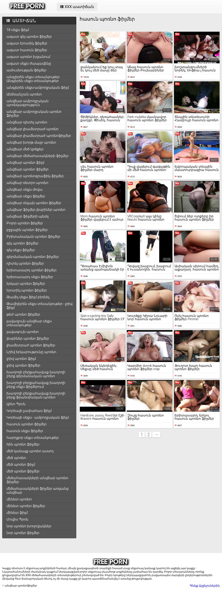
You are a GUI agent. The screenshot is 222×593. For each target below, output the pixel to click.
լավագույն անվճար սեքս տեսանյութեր (29, 323)
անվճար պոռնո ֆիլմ (25, 163)
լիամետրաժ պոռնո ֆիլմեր (31, 345)
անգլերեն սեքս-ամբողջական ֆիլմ (38, 87)
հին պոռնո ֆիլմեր (23, 444)
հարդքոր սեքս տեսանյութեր (33, 438)
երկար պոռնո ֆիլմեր (26, 284)
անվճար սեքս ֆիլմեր (26, 196)
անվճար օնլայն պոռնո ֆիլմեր (34, 203)
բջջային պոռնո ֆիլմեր (27, 230)
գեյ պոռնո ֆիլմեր (22, 243)
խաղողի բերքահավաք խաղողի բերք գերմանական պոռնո (36, 374)
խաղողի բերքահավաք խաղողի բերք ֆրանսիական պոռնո (36, 395)
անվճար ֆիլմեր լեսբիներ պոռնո (36, 210)
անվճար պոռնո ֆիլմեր (27, 169)
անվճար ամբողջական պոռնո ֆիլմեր (34, 114)
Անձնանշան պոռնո (24, 94)
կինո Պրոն (16, 404)
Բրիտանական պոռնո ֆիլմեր (33, 236)
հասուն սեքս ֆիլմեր (25, 431)
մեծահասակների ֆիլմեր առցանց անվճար (37, 491)
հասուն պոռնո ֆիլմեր (27, 424)
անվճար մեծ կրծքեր (25, 149)
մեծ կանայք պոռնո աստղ (30, 451)
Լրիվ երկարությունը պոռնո (31, 352)
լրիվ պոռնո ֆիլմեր (23, 365)
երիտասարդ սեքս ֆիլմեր (30, 277)
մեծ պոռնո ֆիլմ (21, 464)
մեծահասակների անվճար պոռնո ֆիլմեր (37, 480)
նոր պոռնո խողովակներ (29, 526)
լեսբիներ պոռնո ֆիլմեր (28, 338)
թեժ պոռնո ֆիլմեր (23, 314)
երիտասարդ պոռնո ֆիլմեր (32, 270)
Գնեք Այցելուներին (205, 585)
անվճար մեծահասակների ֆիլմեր (37, 156)
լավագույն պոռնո (23, 332)
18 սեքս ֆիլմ (18, 30)
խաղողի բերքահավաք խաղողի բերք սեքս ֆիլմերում (36, 385)
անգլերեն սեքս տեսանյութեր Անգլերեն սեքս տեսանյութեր (33, 79)
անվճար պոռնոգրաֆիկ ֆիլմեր (35, 176)
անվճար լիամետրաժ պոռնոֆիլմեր (39, 136)
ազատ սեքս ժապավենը (29, 63)
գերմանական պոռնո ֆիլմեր (33, 257)
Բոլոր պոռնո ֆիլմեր (25, 223)
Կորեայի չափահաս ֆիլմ (29, 411)
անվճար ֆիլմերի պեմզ (27, 216)
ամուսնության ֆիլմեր (26, 70)
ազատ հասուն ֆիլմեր (27, 50)
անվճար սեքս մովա (25, 189)
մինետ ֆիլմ (17, 513)
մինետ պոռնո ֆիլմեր (26, 506)
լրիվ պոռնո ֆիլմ (21, 359)
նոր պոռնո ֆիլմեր (23, 533)
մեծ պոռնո (16, 458)
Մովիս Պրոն (17, 519)
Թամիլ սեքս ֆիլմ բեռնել (28, 297)
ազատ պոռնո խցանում (28, 57)
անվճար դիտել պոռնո (27, 122)
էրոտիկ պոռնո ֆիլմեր (27, 290)
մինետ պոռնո (19, 499)
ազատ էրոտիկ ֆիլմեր (27, 43)
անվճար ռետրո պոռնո (27, 183)
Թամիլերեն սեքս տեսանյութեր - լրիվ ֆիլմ (39, 306)
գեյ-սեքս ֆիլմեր (21, 250)
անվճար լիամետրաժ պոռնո (32, 129)
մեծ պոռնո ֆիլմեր (23, 471)
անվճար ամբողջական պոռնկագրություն (27, 103)
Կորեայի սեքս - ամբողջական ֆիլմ (38, 417)
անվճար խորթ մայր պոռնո (31, 142)
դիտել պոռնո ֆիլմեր (25, 263)
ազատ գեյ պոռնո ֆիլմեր (29, 36)
